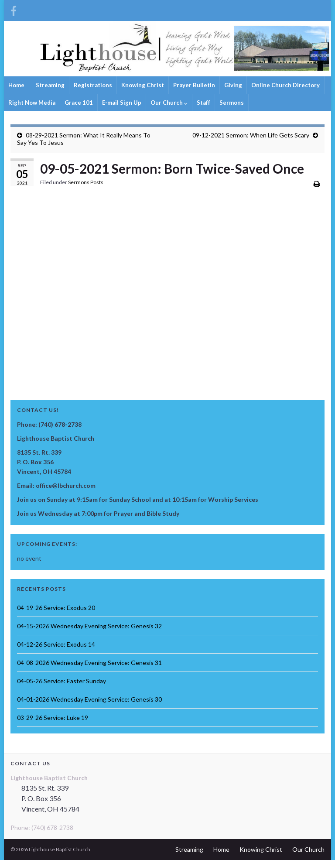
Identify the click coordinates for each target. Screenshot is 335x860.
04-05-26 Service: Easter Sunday (61, 681)
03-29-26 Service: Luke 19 (52, 717)
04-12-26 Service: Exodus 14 (56, 644)
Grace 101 (79, 102)
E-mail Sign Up (121, 102)
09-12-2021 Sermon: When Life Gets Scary (250, 135)
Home (16, 85)
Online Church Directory (285, 85)
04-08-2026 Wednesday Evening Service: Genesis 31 (89, 662)
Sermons (231, 102)
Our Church (169, 102)
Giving (233, 85)
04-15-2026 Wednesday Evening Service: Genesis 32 (89, 626)
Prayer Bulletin (194, 85)
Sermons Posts (85, 182)
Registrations (93, 85)
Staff (203, 102)
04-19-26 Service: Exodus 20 (56, 607)
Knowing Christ (142, 85)
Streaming (49, 85)
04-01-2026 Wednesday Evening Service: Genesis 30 (89, 699)
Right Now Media (31, 102)
